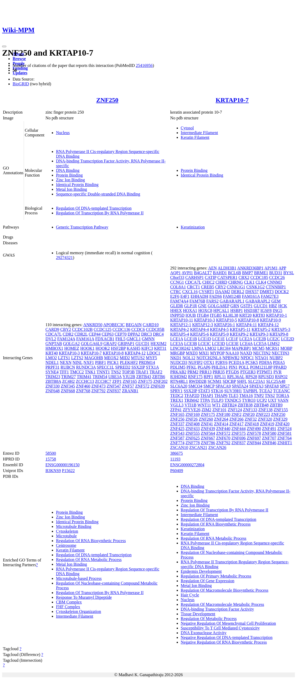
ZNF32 (251, 419)
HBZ (273, 306)
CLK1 (249, 282)
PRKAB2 (178, 372)
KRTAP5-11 (240, 329)
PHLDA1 (220, 367)
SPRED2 (122, 367)
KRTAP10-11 (181, 320)
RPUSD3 (266, 376)
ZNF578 (254, 433)
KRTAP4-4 (199, 329)
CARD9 (52, 329)
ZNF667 (208, 438)
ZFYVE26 (192, 409)
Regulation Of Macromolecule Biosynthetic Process (224, 590)
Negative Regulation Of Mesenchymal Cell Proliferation (228, 623)
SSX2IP (138, 367)
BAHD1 (220, 273)
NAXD (246, 353)
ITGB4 (203, 315)
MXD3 (192, 353)
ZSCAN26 (217, 447)
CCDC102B (82, 329)
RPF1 (208, 376)
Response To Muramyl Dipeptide (84, 597)
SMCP (208, 386)
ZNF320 (265, 419)
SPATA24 (240, 386)
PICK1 (113, 362)
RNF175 (195, 376)
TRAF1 (142, 372)
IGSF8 (266, 310)
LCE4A (246, 343)
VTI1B (190, 405)
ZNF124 (235, 409)
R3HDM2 (178, 376)
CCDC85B (155, 329)
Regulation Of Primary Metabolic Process (216, 576)
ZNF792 (98, 391)
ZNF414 (221, 424)
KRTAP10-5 (226, 320)
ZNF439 (208, 428)
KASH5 (133, 348)
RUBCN (67, 367)
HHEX (176, 310)
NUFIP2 (195, 362)
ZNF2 (237, 414)
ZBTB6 (158, 376)
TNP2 (259, 395)
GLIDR (176, 306)
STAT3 (204, 391)
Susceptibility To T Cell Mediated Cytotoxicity (220, 628)
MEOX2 (111, 358)
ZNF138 (265, 409)
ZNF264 (221, 419)
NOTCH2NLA (208, 358)
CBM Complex (69, 602)
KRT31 (160, 348)
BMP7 (247, 273)
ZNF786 (208, 443)
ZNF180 (223, 414)
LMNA (198, 348)
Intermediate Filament (199, 132)
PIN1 (233, 367)
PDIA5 (279, 362)
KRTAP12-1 (180, 324)
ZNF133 (250, 409)
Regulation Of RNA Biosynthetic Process (91, 540)
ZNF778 (193, 443)
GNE (202, 306)
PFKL (191, 367)
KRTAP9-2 (239, 334)
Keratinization (193, 227)
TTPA (205, 400)
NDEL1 (52, 362)
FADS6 (215, 296)
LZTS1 (64, 358)
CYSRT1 (206, 291)
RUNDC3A (86, 367)
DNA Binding (67, 170)
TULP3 (217, 400)
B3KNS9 (53, 470)
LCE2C (273, 339)
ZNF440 (223, 428)
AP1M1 (271, 268)
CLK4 (260, 282)
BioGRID (21, 84)
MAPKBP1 (241, 348)
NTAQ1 (261, 358)
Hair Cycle (190, 595)
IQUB (191, 315)
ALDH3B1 (227, 268)
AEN (212, 268)
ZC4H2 (68, 381)
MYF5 (151, 358)
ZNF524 (284, 428)
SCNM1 (215, 381)
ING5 (277, 310)
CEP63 (108, 334)
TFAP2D (191, 395)
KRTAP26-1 (224, 324)
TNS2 (116, 372)
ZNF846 (269, 443)
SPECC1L (105, 367)
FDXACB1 (104, 339)
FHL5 (120, 339)
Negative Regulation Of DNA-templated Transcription (227, 637)
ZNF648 (52, 391)
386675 (176, 453)
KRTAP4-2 (179, 329)
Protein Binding (69, 175)
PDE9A (265, 362)
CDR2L (81, 334)
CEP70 (120, 334)
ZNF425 (177, 428)
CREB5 (207, 287)
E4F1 (185, 296)
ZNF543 (177, 433)
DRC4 (158, 334)
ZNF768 (83, 391)
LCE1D (204, 339)
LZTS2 (77, 358)
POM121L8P (261, 367)
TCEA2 (265, 391)
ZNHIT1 (284, 443)
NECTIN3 (280, 353)
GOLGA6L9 (92, 343)
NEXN (65, 362)
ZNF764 (284, 438)
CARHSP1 (194, 277)
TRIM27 (68, 376)
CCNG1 (177, 282)
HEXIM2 (158, 343)
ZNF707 (269, 438)
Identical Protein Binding (77, 184)
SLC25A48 (275, 381)
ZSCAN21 (198, 447)
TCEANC (281, 391)
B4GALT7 (203, 273)
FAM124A (66, 339)
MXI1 (204, 353)
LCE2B (259, 339)
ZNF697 (254, 438)
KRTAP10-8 (113, 353)
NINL (78, 362)
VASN (283, 400)
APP (282, 268)
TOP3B (128, 372)
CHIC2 (208, 282)
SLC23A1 (256, 381)
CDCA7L (53, 334)
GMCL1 (133, 339)
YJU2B (128, 376)
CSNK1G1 (236, 287)
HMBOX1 (54, 348)
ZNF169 (193, 414)
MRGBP (177, 353)
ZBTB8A (53, 381)
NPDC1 (247, 358)
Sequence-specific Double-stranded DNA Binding (98, 194)
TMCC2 (77, 372)
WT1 (216, 405)
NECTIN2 (262, 353)
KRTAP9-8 (278, 334)
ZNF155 (281, 409)
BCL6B (234, 273)
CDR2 (68, 334)
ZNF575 (239, 433)
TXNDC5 (232, 400)
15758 (50, 459)
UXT (272, 400)
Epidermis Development (201, 571)
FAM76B (197, 301)
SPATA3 (256, 386)
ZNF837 (114, 391)
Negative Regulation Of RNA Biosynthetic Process (224, 642)
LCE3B (190, 343)
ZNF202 (160, 381)
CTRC (175, 291)
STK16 (217, 391)
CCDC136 (121, 329)
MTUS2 (138, 358)
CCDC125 (103, 329)
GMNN (148, 339)
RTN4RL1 (179, 381)
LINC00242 (180, 348)
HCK (282, 306)
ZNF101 (219, 409)
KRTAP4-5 (219, 329)
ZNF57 (128, 386)
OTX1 (209, 362)
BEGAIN (134, 324)
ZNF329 (280, 419)
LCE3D (218, 343)
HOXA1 (190, 310)
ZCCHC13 (85, 381)
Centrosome (66, 545)
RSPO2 (281, 376)
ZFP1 (117, 381)
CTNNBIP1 (276, 287)
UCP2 (262, 400)
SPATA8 (271, 386)
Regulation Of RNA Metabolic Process (89, 559)
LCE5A (260, 343)
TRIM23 (52, 376)
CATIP (210, 277)
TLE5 (233, 395)
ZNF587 (177, 438)
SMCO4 (195, 386)
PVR (277, 372)
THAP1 (206, 395)
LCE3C (204, 343)
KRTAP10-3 (69, 353)
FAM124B (232, 296)
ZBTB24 (229, 405)
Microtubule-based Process (79, 578)
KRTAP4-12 (135, 353)
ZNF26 (192, 419)
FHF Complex (68, 607)
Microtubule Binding (73, 526)
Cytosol (187, 128)
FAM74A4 (179, 301)
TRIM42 (191, 400)
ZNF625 (193, 438)
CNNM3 (274, 282)
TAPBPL (250, 391)
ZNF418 (252, 424)
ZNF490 (254, 428)
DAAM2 (222, 291)
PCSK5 (251, 362)
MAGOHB (93, 358)
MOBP (286, 348)
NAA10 (232, 353)
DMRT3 (267, 291)
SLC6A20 (178, 386)
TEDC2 (176, 395)
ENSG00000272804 (187, 465)
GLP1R (190, 306)
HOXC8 (205, 310)
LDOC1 (153, 353)
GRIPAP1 (126, 343)
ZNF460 (83, 386)
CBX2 (244, 277)
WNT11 (204, 405)
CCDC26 (277, 277)
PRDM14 (147, 362)
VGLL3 (177, 405)
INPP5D (177, 315)
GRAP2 (110, 343)
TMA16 (246, 395)
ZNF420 (282, 424)
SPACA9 (223, 386)
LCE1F (232, 339)
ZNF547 (114, 386)
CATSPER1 (227, 277)
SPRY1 (176, 391)
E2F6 (175, 296)
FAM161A (85, 339)
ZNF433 (193, 428)
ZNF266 (236, 419)
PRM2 (192, 372)
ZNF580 (269, 433)
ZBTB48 (261, 405)
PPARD (279, 367)
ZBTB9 (276, 405)
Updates (20, 73)
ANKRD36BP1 (250, 268)
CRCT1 (193, 287)
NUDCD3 (178, 362)
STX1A (152, 367)
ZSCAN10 (179, 447)
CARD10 (150, 324)
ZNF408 (193, 424)
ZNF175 (145, 381)
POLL (244, 367)
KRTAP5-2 (261, 329)
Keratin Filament (195, 137)
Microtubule (66, 536)
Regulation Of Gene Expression (207, 581)
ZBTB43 (143, 376)
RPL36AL (235, 376)
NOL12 (188, 358)
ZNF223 (263, 414)
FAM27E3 (270, 296)
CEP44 (95, 334)
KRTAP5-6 (199, 334)
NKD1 (176, 358)
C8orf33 (177, 277)
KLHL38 (230, 315)
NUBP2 (276, 358)
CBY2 (65, 329)
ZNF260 (206, 419)
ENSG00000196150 (62, 465)
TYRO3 (249, 400)
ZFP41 (176, 409)
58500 (50, 453)
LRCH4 (224, 348)
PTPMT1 (265, 372)
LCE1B (190, 339)
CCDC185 (259, 277)
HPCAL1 (221, 310)
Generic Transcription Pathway (82, 227)
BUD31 (275, 273)
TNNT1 (103, 372)
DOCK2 (282, 291)
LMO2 (51, 358)
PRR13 (205, 372)
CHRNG (235, 282)
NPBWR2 (230, 358)
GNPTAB (53, 343)
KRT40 (51, 353)
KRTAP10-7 (232, 100)
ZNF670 (223, 438)
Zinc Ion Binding (70, 180)
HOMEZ (71, 348)
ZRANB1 (130, 391)
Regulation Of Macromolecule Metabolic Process (222, 604)
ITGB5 (216, 315)
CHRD (221, 282)
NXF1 (89, 362)
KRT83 (259, 315)
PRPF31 (52, 367)
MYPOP (217, 353)
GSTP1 (246, 306)
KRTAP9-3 (259, 334)
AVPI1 (187, 273)
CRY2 (220, 287)
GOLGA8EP (218, 306)
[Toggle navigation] (4, 46)
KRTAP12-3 (202, 324)
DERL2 (237, 291)
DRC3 (146, 334)
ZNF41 (207, 424)
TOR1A (282, 395)
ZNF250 (107, 100)
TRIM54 (100, 376)
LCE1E (218, 339)
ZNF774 (177, 443)
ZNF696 (239, 438)
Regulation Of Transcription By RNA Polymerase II (100, 213)
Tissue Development (198, 614)
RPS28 (251, 376)
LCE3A (176, 343)
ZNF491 (269, 428)
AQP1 (175, 273)
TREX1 (176, 400)
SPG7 (285, 386)
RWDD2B (198, 381)
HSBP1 (236, 310)
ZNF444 (239, 428)
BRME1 (261, 273)
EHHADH (199, 296)
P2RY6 (222, 362)
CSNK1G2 (255, 287)
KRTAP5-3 (281, 329)
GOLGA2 (71, 343)
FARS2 (212, 301)
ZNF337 (177, 424)
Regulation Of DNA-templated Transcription (94, 208)
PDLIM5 (178, 367)
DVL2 (50, 339)
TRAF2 (156, 372)
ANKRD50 (93, 324)
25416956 (144, 65)
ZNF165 (130, 381)
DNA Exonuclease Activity (204, 633)
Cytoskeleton (67, 531)
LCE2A (245, 339)
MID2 (125, 358)
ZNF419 (267, 424)
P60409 (176, 470)
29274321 (64, 257)
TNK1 (90, 372)
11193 (175, 459)
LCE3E (232, 343)
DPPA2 (134, 334)
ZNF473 (98, 386)
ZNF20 (249, 414)
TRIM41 (84, 376)
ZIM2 (206, 409)
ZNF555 (193, 433)
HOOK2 (103, 348)
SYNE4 (52, 372)
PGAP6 (204, 367)
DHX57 (252, 291)
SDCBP (229, 381)
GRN (234, 306)
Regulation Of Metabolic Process (209, 618)
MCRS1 (272, 348)
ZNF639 (158, 386)
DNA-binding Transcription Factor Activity (217, 609)
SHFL (242, 381)
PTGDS (232, 372)
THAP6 (221, 395)
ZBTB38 (245, 405)
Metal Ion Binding (71, 189)
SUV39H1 (233, 391)
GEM (276, 301)
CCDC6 (138, 329)
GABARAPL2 (257, 301)
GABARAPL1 (232, 301)
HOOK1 (87, 348)
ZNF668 (68, 391)
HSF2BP (118, 348)
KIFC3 (147, 348)
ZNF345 (68, 386)
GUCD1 (143, 343)
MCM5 (258, 348)
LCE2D (287, 339)
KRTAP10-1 (276, 315)
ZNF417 (236, 424)
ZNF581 (284, 433)
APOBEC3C (114, 324)
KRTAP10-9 (270, 320)
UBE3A (115, 376)
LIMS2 (274, 343)
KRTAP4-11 (246, 324)
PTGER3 (248, 372)
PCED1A (236, 362)
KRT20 (245, 315)
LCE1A (176, 339)
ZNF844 (254, 443)
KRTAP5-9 (219, 334)
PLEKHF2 (129, 362)
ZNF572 (142, 386)
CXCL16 (190, 291)
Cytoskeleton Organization (78, 611)
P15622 (68, 470)
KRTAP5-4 (179, 334)
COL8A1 (178, 287)
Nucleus (63, 132)
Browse (19, 58)
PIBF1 (100, 362)
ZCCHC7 (103, 381)
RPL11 (220, 376)
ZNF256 (177, 419)
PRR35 (219, 372)
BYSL (288, 273)
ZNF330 (52, 386)
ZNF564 (208, 433)
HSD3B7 (251, 310)
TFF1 (64, 372)
